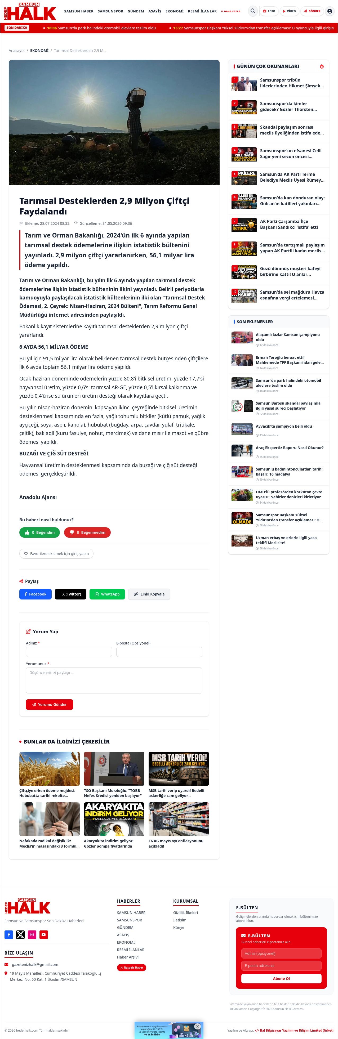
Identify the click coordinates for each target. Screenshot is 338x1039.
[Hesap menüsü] (330, 11)
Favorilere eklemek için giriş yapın (56, 553)
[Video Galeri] (289, 11)
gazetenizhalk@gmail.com (35, 964)
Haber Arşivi (128, 957)
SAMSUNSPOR (110, 11)
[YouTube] (43, 934)
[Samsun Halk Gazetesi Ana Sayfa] (29, 11)
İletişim (179, 919)
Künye (178, 927)
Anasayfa (17, 50)
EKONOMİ (175, 11)
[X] (20, 934)
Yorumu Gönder (49, 704)
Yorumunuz (37, 663)
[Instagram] (32, 934)
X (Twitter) (71, 594)
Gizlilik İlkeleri (185, 912)
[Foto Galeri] (269, 11)
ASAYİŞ (154, 11)
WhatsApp (107, 594)
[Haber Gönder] (312, 11)
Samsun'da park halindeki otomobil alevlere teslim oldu (112, 28)
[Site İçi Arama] (253, 11)
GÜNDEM (136, 11)
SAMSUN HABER (79, 11)
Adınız (33, 643)
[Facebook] (9, 934)
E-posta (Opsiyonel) (133, 643)
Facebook (35, 594)
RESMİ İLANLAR (202, 11)
